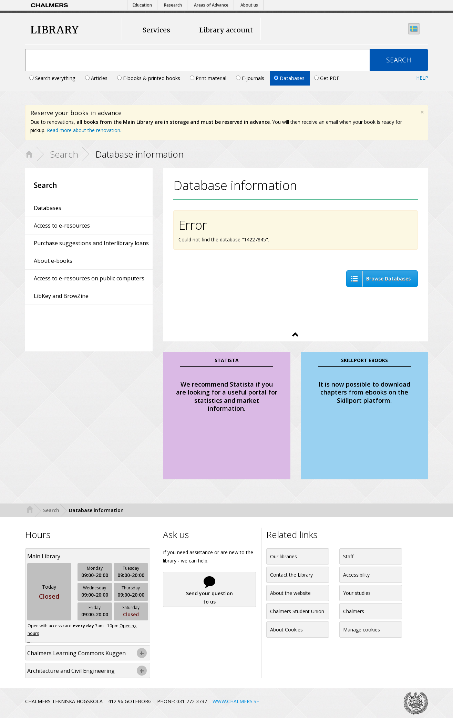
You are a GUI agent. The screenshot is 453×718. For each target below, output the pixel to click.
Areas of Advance (211, 5)
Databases (290, 78)
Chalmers (353, 611)
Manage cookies (361, 629)
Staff (348, 556)
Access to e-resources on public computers (89, 278)
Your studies (357, 593)
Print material (209, 78)
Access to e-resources (62, 225)
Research (173, 5)
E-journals (251, 78)
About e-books (53, 261)
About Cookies (286, 629)
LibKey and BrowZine (61, 296)
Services (156, 30)
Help (422, 77)
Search (64, 154)
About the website (290, 593)
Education (142, 5)
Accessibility (356, 574)
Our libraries (283, 556)
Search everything (53, 78)
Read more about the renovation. (84, 130)
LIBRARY (54, 29)
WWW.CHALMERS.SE (236, 701)
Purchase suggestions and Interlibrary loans (91, 243)
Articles (97, 78)
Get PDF (326, 78)
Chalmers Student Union (297, 611)
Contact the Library (291, 574)
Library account (226, 30)
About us (249, 5)
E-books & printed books (149, 78)
